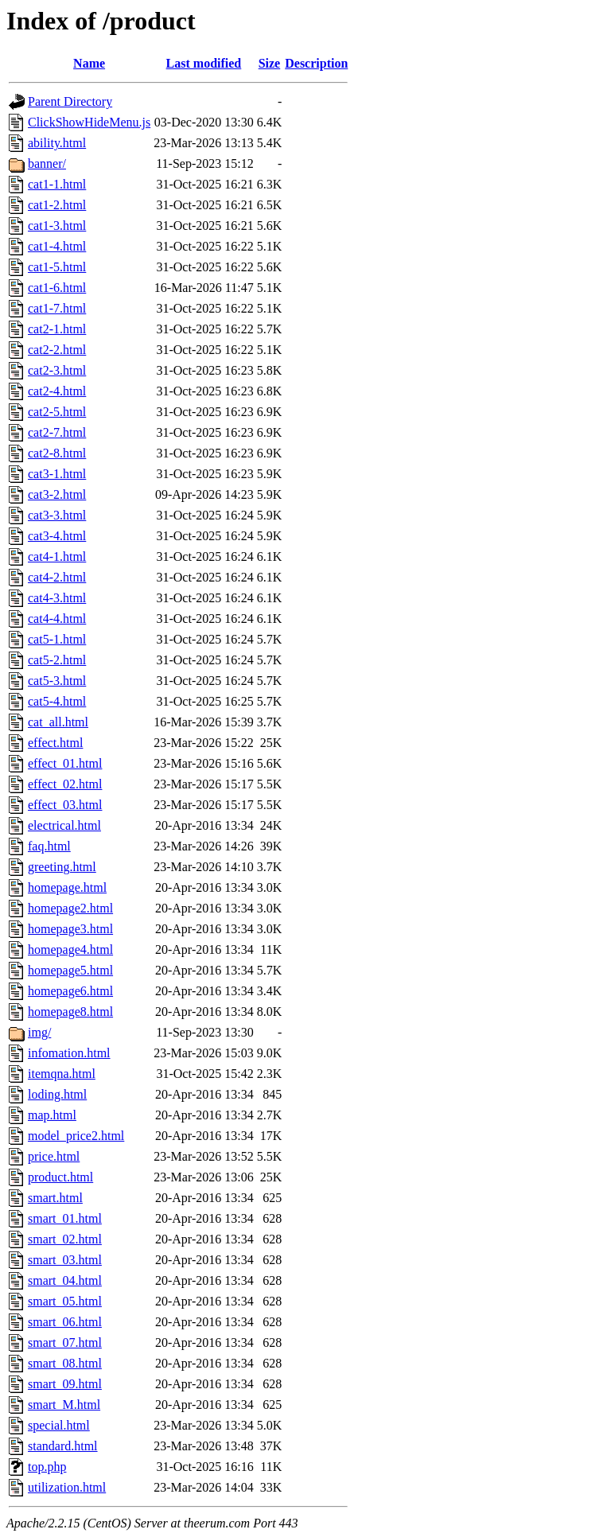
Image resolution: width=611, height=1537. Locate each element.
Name (89, 63)
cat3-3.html (57, 515)
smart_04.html (65, 1280)
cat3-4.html (57, 536)
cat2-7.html (57, 432)
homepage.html (67, 887)
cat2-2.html (57, 349)
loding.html (57, 1094)
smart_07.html (65, 1342)
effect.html (55, 742)
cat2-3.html (57, 370)
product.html (60, 1177)
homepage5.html (70, 970)
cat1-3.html (57, 225)
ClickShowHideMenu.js (89, 122)
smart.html (55, 1197)
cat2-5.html (57, 411)
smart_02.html (65, 1239)
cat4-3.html (57, 598)
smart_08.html (65, 1363)
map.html (52, 1115)
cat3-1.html (57, 474)
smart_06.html (65, 1322)
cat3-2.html (57, 494)
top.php (47, 1466)
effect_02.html (65, 784)
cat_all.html (58, 722)
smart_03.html (65, 1260)
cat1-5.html (57, 267)
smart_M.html (64, 1404)
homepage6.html (70, 991)
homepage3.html (70, 929)
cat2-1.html (57, 329)
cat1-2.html (57, 205)
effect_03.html (65, 804)
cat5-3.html (57, 680)
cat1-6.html (57, 287)
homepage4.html (70, 949)
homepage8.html (70, 1011)
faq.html (49, 846)
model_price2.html (76, 1135)
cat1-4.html (57, 246)
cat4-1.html (57, 556)
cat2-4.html (57, 391)
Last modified (204, 63)
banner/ (47, 163)
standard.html (63, 1446)
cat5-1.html (57, 639)
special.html (59, 1425)
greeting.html (62, 867)
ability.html (57, 143)
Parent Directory (70, 101)
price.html (54, 1156)
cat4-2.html (57, 577)
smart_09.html (65, 1384)
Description (316, 63)
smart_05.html (65, 1301)
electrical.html (64, 825)
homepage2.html (70, 908)
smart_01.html (65, 1218)
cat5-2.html (57, 660)
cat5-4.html (57, 701)
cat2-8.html (57, 453)
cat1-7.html (57, 308)
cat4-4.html (57, 618)
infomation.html (69, 1053)
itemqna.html (61, 1073)
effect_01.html (65, 763)
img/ (39, 1032)
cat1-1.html (57, 184)
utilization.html (67, 1487)
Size (270, 63)
